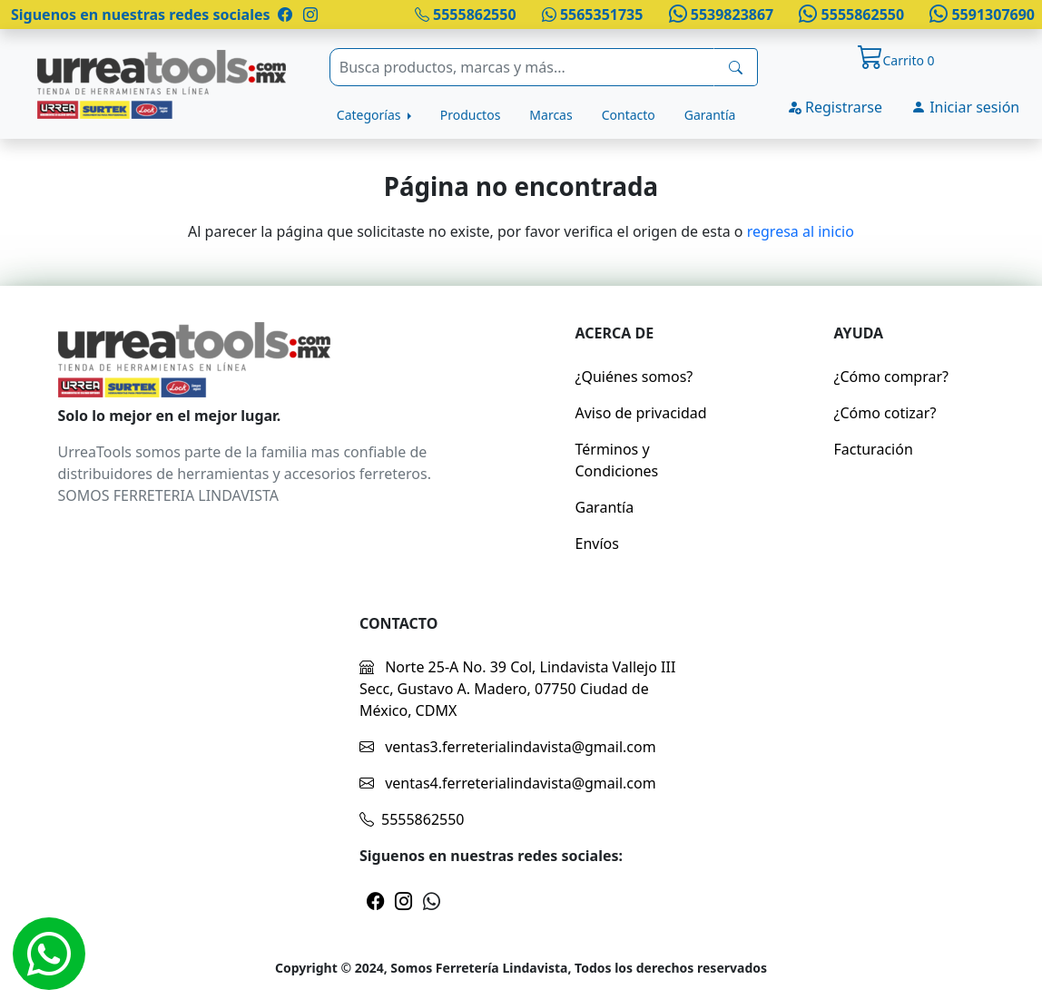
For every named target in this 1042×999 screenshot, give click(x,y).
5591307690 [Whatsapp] (980, 14)
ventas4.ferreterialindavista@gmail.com (507, 783)
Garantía (710, 114)
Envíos (597, 543)
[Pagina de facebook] (285, 14)
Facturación (873, 449)
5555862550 (465, 14)
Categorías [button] (370, 114)
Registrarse (834, 107)
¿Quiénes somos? (634, 377)
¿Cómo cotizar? (885, 413)
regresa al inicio (800, 231)
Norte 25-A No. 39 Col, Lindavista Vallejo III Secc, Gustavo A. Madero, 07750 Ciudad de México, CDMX (517, 688)
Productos (470, 114)
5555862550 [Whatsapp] (849, 14)
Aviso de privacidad (641, 413)
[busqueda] (735, 67)
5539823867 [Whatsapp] (718, 14)
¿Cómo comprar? (891, 377)
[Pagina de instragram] (309, 14)
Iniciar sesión (965, 107)
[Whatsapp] (49, 953)
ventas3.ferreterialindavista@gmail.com (507, 747)
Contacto (628, 114)
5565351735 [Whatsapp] (593, 14)
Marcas (550, 114)
